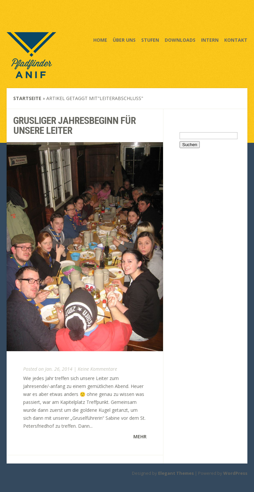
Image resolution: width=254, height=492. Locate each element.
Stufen (150, 40)
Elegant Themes (176, 473)
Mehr (140, 436)
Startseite (27, 98)
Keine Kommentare (97, 369)
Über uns (124, 40)
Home (100, 40)
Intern (210, 40)
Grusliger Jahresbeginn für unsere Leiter (74, 125)
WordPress (235, 473)
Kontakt (235, 40)
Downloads (180, 40)
